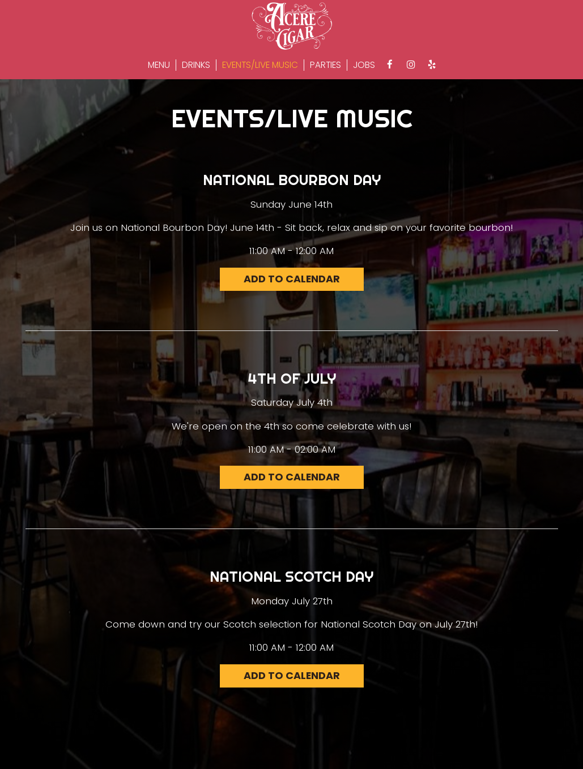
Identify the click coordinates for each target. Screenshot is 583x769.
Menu (159, 65)
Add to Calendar (291, 279)
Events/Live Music (260, 65)
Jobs (364, 65)
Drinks (196, 65)
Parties (325, 65)
